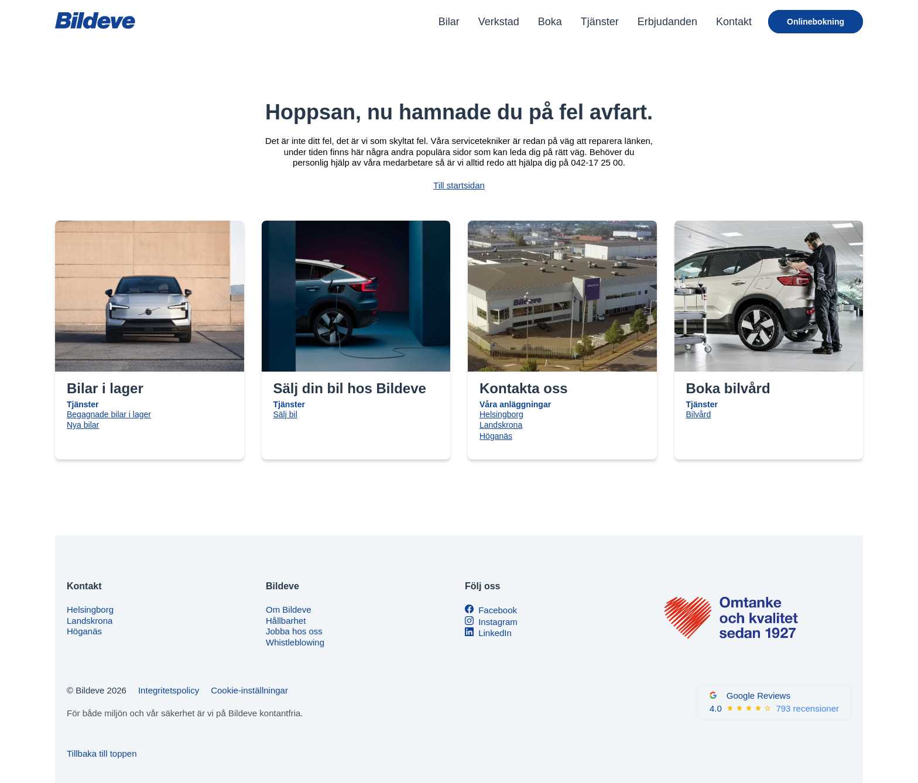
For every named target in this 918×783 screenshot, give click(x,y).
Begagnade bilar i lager (109, 414)
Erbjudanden (667, 22)
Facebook (497, 610)
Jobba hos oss (294, 631)
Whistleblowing (295, 642)
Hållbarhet (286, 621)
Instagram (498, 622)
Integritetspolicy (168, 690)
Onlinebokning (815, 21)
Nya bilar (83, 425)
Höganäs (495, 436)
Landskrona (500, 425)
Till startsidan (459, 185)
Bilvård (698, 414)
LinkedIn (495, 633)
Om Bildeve (288, 609)
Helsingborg (501, 414)
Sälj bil (285, 414)
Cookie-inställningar (249, 690)
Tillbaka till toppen (102, 753)
